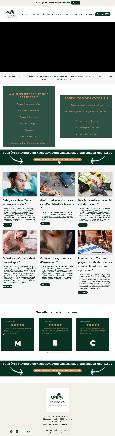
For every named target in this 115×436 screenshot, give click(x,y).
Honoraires (79, 14)
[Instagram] (17, 431)
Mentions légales (51, 430)
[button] (57, 157)
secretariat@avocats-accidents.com (57, 424)
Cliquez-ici (75, 3)
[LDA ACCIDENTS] (11, 14)
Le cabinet (35, 14)
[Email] (28, 431)
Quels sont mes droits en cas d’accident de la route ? (57, 204)
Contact (90, 14)
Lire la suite (7, 225)
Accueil (24, 14)
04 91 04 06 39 (57, 422)
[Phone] (22, 431)
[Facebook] (11, 431)
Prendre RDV (103, 14)
